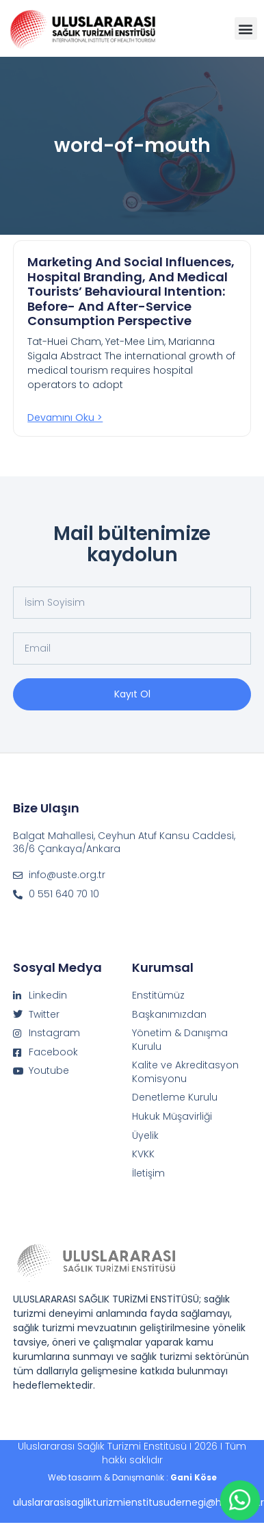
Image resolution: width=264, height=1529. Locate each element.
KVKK (143, 1154)
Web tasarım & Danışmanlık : (132, 1477)
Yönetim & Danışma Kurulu (180, 1040)
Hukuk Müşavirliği (172, 1116)
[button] (246, 28)
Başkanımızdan (169, 1014)
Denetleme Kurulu (174, 1097)
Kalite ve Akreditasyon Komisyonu (185, 1072)
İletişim (148, 1173)
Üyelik (145, 1135)
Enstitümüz (158, 995)
